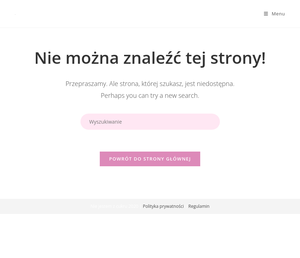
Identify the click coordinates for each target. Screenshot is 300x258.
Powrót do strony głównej (150, 159)
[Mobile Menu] (274, 13)
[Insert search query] (150, 122)
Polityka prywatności (163, 206)
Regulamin (199, 206)
